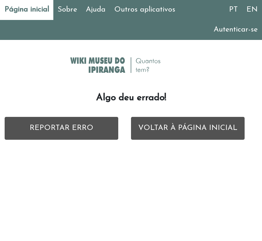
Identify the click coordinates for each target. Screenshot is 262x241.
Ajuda (95, 9)
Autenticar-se (236, 29)
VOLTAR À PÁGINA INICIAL (187, 128)
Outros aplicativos (144, 9)
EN (252, 9)
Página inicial (26, 9)
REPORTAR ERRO (61, 128)
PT (233, 9)
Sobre (67, 9)
